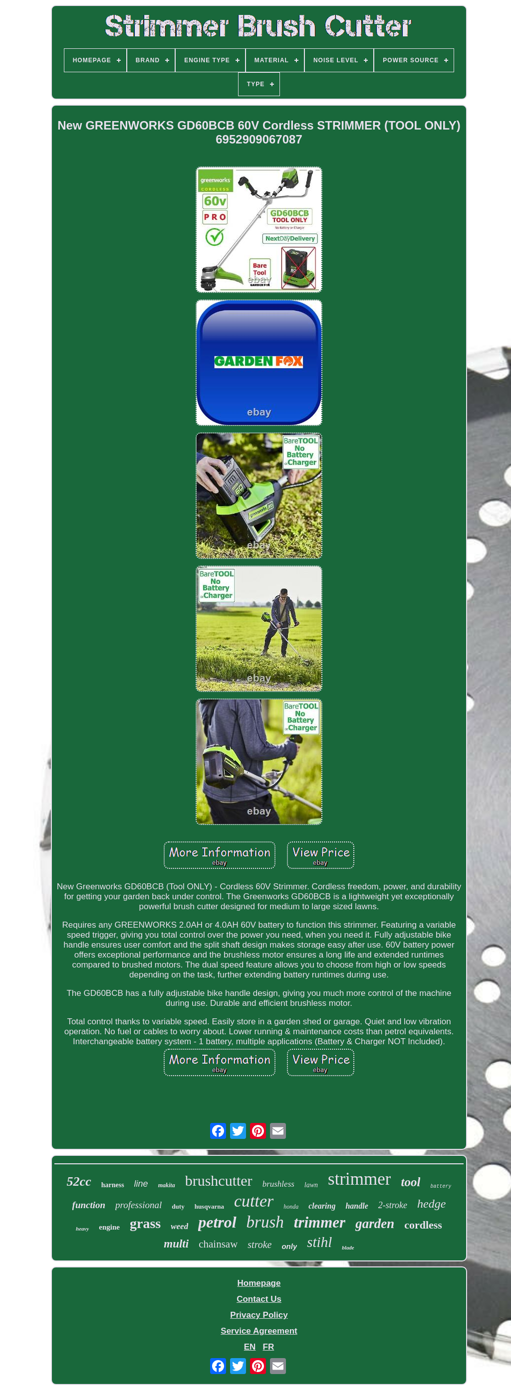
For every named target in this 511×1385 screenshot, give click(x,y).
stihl (319, 1242)
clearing (321, 1206)
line (141, 1184)
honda (290, 1206)
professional (138, 1205)
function (89, 1205)
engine (109, 1227)
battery (440, 1186)
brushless (278, 1184)
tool (410, 1182)
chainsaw (218, 1244)
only (289, 1246)
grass (145, 1223)
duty (178, 1206)
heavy (82, 1229)
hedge (431, 1203)
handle (356, 1206)
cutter (253, 1201)
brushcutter (219, 1180)
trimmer (319, 1222)
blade (348, 1247)
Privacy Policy (258, 1315)
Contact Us (259, 1299)
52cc (79, 1181)
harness (112, 1185)
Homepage (259, 1283)
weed (179, 1226)
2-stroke (392, 1205)
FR (268, 1347)
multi (176, 1244)
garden (374, 1223)
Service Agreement (259, 1331)
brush (265, 1222)
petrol (217, 1222)
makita (166, 1185)
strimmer (359, 1179)
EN (250, 1347)
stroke (259, 1244)
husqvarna (209, 1206)
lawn (311, 1185)
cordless (423, 1225)
